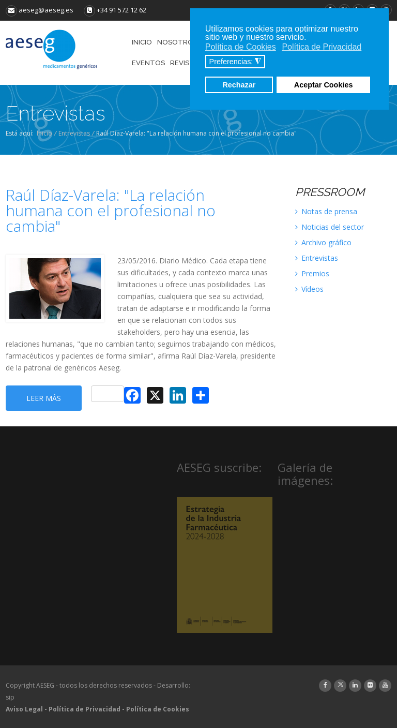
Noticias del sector (329, 227)
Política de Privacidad (84, 709)
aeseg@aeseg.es (39, 9)
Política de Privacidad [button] (321, 46)
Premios (312, 273)
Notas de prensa (326, 211)
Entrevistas (74, 133)
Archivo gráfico (323, 242)
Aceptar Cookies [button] (323, 85)
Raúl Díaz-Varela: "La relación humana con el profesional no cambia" (111, 210)
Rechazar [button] (238, 85)
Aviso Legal (24, 709)
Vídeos (309, 289)
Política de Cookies (157, 709)
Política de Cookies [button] (240, 46)
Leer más (43, 398)
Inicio (44, 133)
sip (10, 697)
